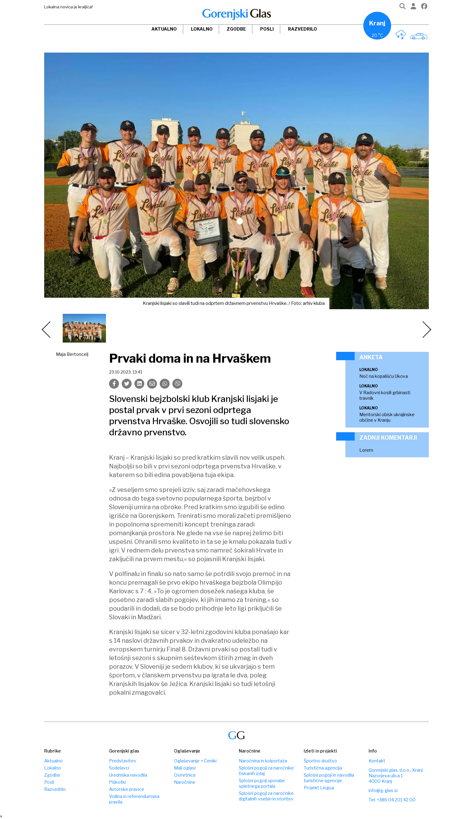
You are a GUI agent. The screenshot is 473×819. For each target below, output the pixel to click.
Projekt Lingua (319, 787)
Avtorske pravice (126, 789)
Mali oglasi (185, 767)
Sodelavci (119, 767)
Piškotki (117, 782)
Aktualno (164, 29)
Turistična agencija (323, 767)
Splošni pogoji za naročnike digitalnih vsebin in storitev (266, 796)
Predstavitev (122, 760)
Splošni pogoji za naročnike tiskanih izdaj (266, 770)
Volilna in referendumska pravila (134, 799)
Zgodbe (236, 29)
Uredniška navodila (128, 775)
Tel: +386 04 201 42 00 (392, 799)
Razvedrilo (302, 29)
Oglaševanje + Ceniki (195, 760)
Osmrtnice (185, 775)
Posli (267, 29)
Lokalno (202, 29)
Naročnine (184, 782)
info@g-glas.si (383, 790)
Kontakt (377, 760)
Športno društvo (320, 760)
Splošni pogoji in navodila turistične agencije (329, 777)
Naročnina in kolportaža (263, 760)
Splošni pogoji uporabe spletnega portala (262, 783)
